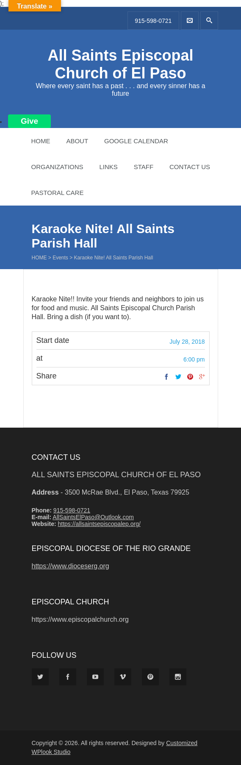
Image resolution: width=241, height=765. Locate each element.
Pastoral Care (57, 192)
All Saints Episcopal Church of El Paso (120, 64)
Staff (143, 166)
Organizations (57, 166)
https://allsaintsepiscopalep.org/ (99, 523)
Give (29, 121)
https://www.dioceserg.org (70, 566)
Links (108, 166)
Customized (181, 743)
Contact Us (189, 166)
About (77, 141)
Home (40, 141)
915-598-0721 (153, 20)
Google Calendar (136, 141)
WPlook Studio (51, 751)
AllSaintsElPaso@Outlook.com (93, 517)
